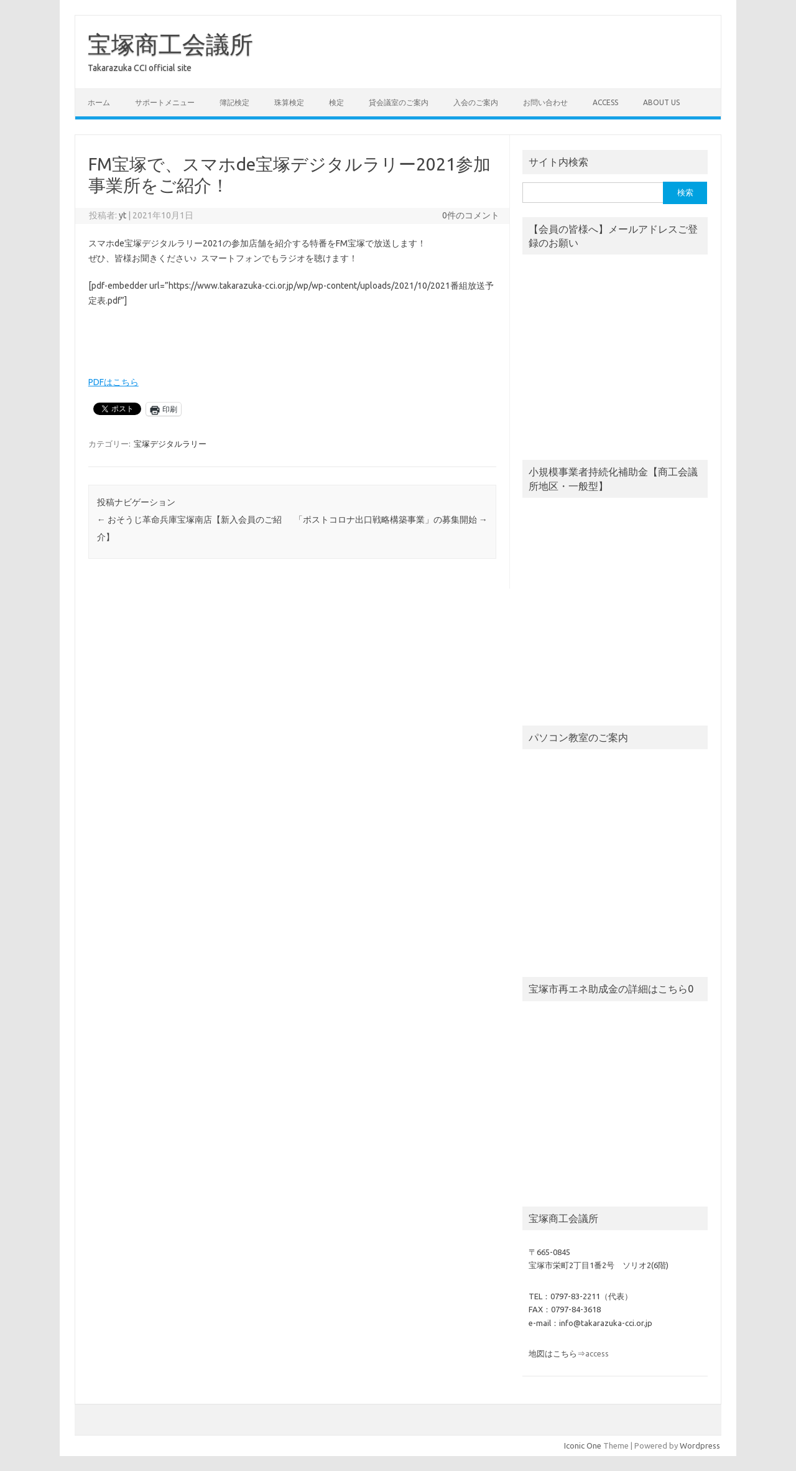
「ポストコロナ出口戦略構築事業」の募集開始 (391, 520)
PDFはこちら (113, 382)
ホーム (99, 102)
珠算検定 (289, 102)
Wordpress (700, 1445)
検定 (336, 102)
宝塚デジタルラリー (170, 443)
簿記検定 (234, 102)
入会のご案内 (475, 102)
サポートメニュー (165, 102)
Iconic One (582, 1445)
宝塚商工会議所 (170, 44)
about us (661, 102)
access (605, 102)
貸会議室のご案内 (398, 102)
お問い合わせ (545, 102)
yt (122, 215)
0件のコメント (470, 215)
